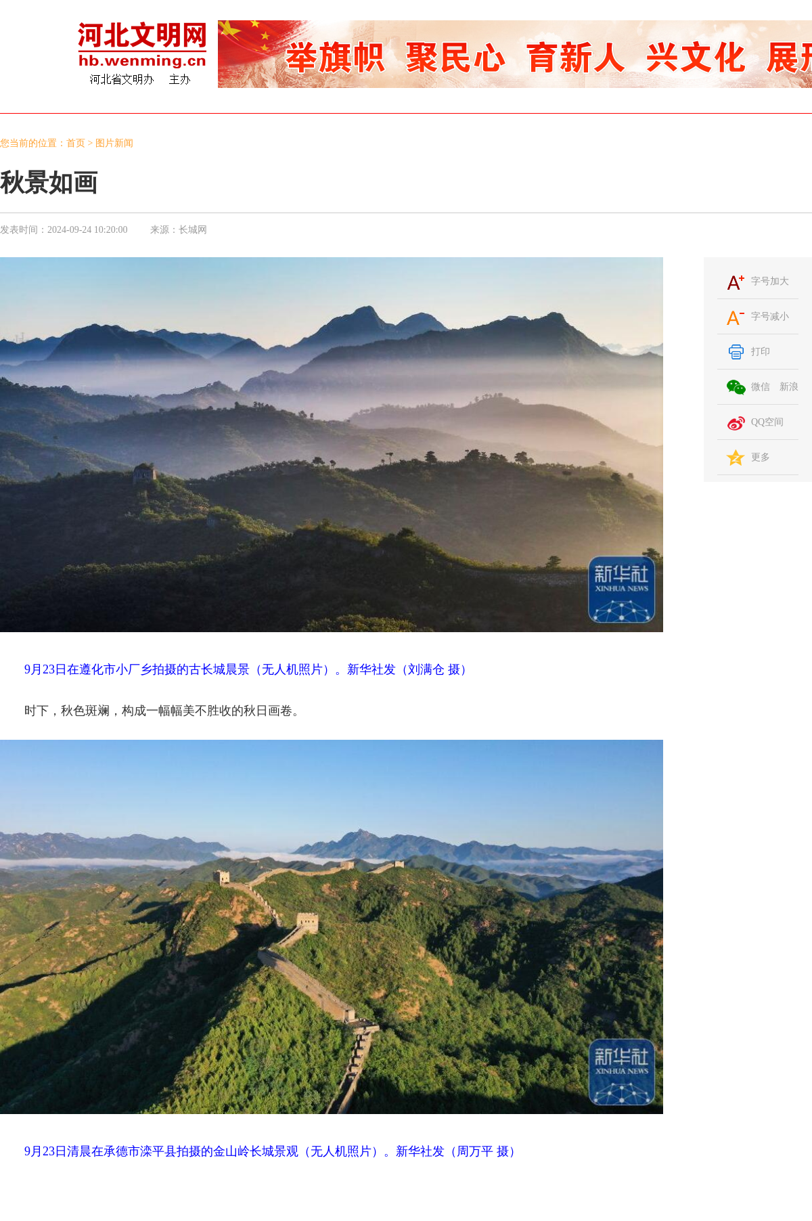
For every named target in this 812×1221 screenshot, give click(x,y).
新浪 (789, 387)
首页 (75, 143)
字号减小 (770, 316)
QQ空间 (767, 422)
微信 (760, 387)
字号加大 (770, 281)
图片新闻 (114, 143)
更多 (760, 457)
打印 (760, 352)
